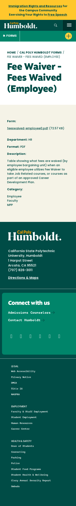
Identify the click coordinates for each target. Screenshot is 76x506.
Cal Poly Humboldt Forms (40, 52)
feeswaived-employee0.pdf (27, 128)
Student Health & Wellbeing (29, 474)
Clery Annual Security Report (31, 480)
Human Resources (21, 423)
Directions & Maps (23, 278)
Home (11, 52)
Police (15, 463)
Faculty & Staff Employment (29, 411)
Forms (10, 36)
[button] (55, 25)
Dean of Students (22, 445)
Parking (16, 457)
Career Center (20, 428)
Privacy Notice (21, 377)
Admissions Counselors (29, 313)
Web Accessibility (23, 371)
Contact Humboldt (24, 320)
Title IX (16, 388)
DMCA (14, 382)
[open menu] (69, 25)
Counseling (18, 451)
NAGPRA (15, 394)
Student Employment (24, 417)
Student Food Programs (26, 469)
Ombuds (15, 486)
